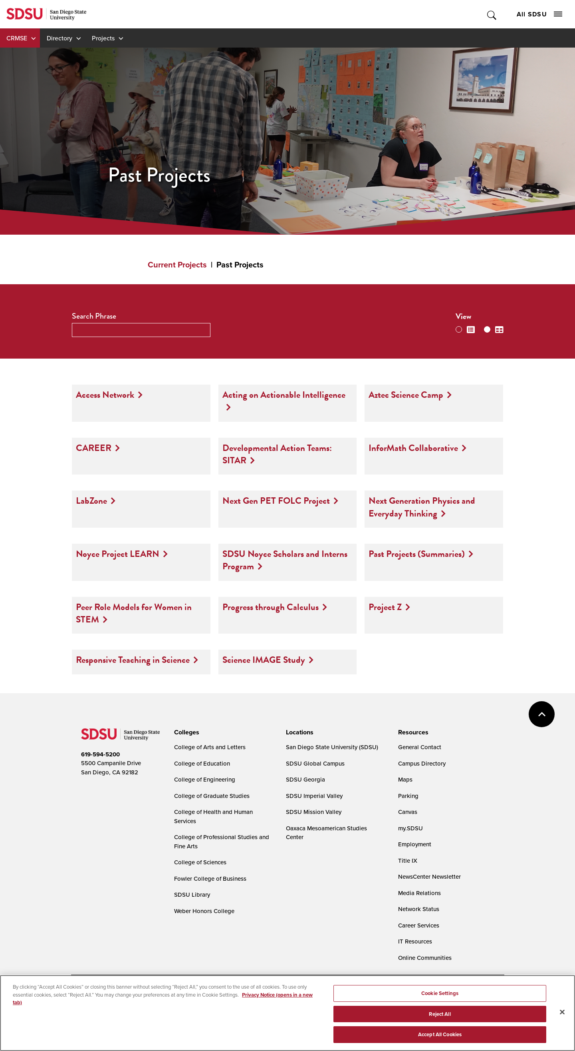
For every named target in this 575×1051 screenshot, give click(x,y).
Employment (414, 844)
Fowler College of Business (210, 878)
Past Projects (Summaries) (417, 553)
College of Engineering (204, 779)
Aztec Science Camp (406, 394)
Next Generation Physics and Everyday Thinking (422, 507)
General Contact (419, 747)
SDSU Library (192, 894)
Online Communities (425, 957)
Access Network (105, 394)
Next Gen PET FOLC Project (276, 500)
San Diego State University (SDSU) (332, 747)
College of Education (202, 763)
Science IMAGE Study (263, 659)
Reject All (439, 1014)
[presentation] (185, 732)
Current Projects (177, 265)
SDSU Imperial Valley (314, 796)
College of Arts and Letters (210, 747)
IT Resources (415, 941)
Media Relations (419, 893)
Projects (103, 38)
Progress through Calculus (270, 607)
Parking (408, 796)
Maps (405, 779)
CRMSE (16, 38)
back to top (542, 714)
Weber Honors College (204, 911)
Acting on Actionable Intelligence (283, 394)
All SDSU (539, 14)
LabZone (91, 500)
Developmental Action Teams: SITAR (277, 454)
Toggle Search (492, 14)
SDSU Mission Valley (313, 812)
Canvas (407, 812)
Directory (59, 38)
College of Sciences (200, 862)
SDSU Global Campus (315, 763)
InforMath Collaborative (413, 448)
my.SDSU (410, 828)
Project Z (385, 607)
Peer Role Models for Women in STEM (134, 613)
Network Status (418, 909)
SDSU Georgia (305, 779)
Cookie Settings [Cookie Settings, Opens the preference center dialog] (439, 993)
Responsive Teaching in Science (133, 659)
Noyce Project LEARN (117, 553)
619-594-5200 (100, 754)
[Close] (562, 1012)
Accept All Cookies (440, 1034)
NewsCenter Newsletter (429, 876)
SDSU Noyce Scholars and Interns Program (284, 560)
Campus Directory (422, 763)
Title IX (407, 860)
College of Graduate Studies (212, 796)
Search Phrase (94, 316)
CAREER (93, 448)
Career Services (418, 925)
